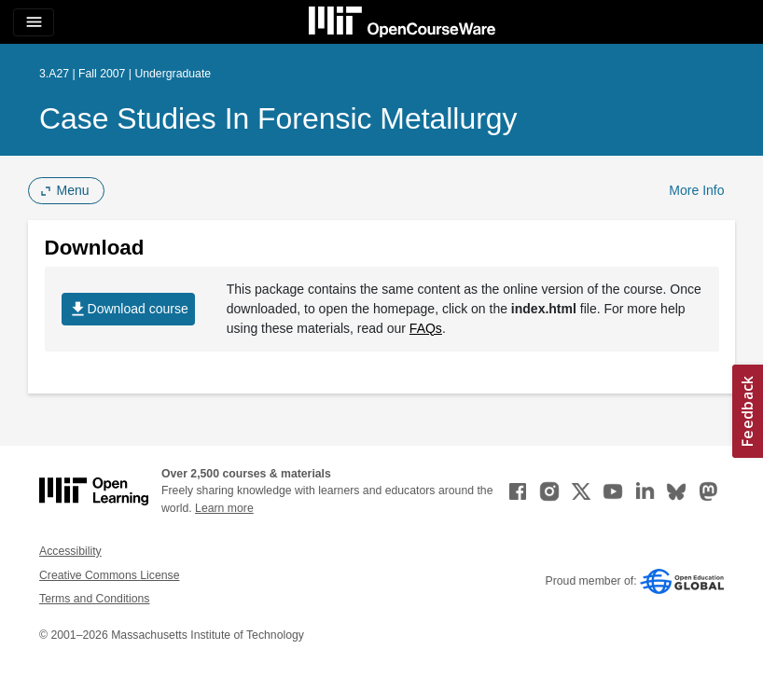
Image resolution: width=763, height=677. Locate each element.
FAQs (425, 328)
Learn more (224, 508)
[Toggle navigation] (33, 22)
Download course (128, 309)
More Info (696, 190)
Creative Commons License (109, 575)
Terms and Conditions (94, 598)
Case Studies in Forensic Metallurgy (278, 118)
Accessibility (70, 551)
